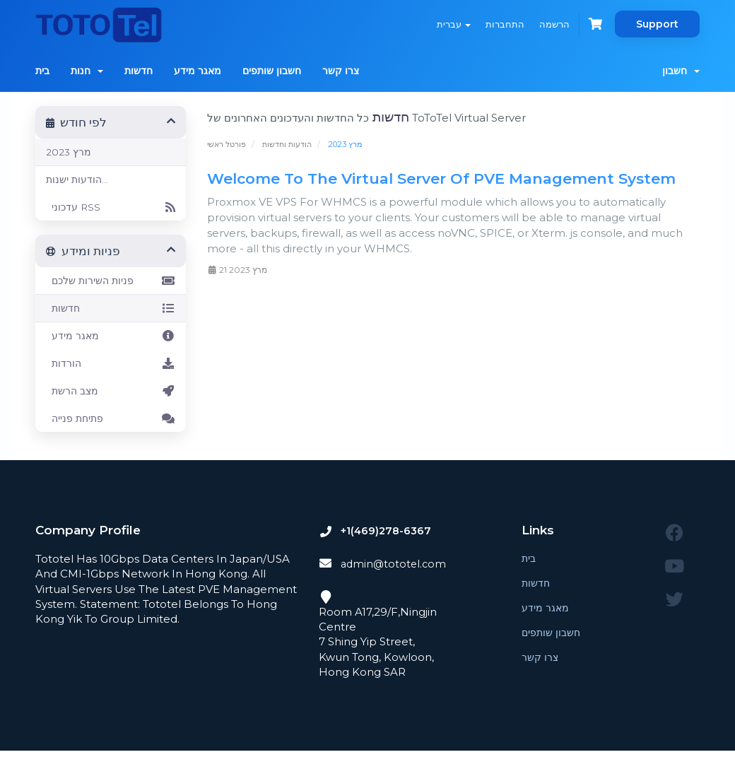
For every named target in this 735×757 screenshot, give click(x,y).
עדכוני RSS (110, 207)
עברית (447, 24)
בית (42, 70)
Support (657, 24)
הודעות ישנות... (77, 179)
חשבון (681, 70)
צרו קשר (340, 70)
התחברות (500, 24)
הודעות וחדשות (287, 144)
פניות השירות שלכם (110, 280)
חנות (87, 70)
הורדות (110, 363)
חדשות (138, 70)
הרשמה (551, 24)
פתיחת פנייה (110, 418)
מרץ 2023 (68, 152)
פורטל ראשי (226, 144)
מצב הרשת (110, 390)
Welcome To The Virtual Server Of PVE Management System (441, 178)
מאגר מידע (197, 70)
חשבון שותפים (271, 70)
